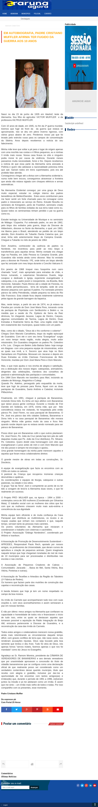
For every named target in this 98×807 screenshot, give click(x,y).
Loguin (5, 805)
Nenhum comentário (12, 26)
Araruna (14, 14)
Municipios (26, 14)
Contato (47, 14)
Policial (37, 14)
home (4, 14)
